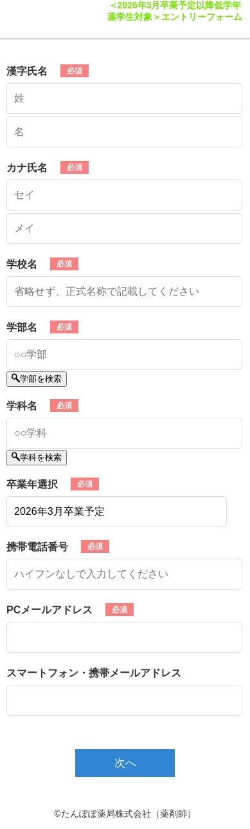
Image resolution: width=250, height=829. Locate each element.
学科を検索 (37, 457)
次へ (125, 763)
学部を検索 (37, 379)
